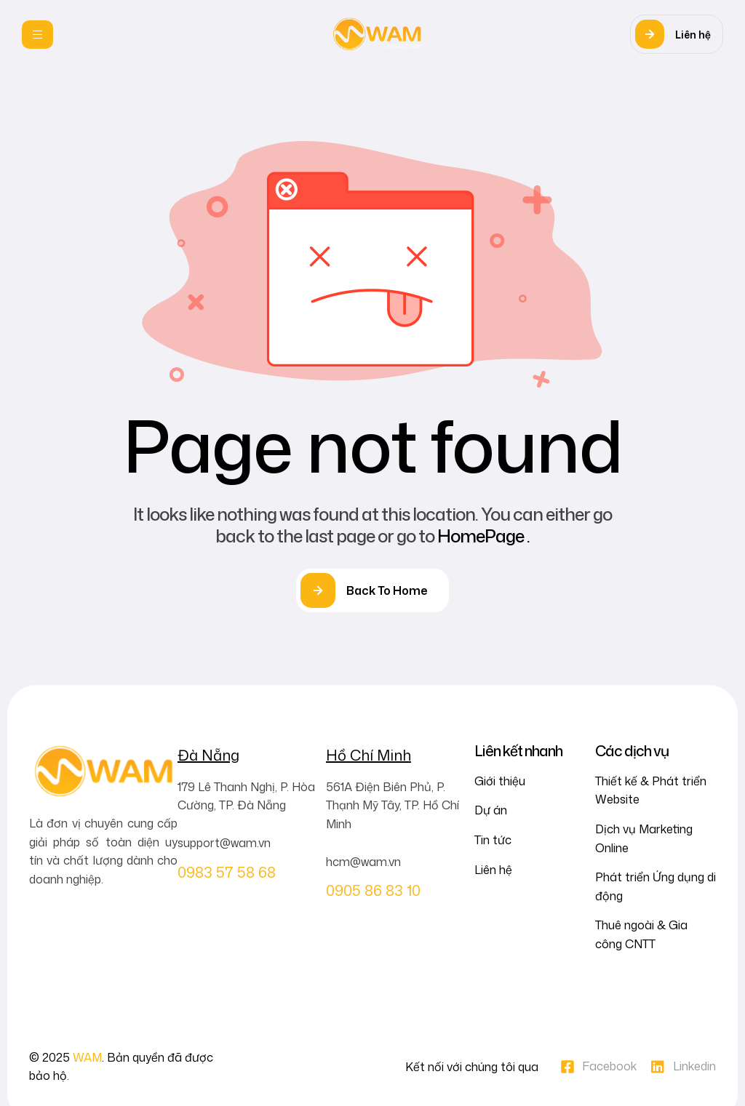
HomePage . (483, 536)
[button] (676, 34)
